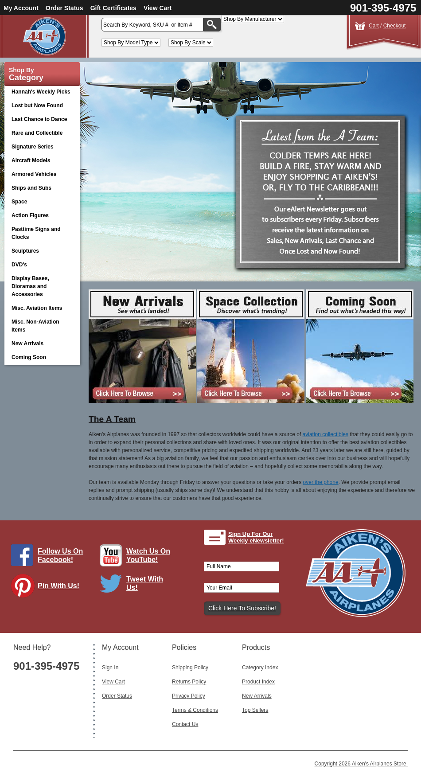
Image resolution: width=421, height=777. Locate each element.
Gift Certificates (113, 8)
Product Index (258, 682)
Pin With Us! (58, 586)
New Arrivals (27, 343)
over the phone (321, 482)
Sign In (110, 667)
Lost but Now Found (37, 105)
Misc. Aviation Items (40, 308)
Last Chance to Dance (39, 119)
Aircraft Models (40, 161)
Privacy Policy (188, 696)
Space (19, 202)
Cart (374, 26)
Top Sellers (255, 710)
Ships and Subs (40, 188)
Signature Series (33, 147)
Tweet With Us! (144, 583)
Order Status (64, 8)
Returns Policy (189, 682)
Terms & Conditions (195, 710)
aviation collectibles (325, 434)
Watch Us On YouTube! (148, 555)
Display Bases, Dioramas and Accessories (40, 286)
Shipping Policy (190, 667)
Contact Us (185, 724)
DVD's (40, 265)
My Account (21, 8)
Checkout (394, 26)
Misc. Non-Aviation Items (40, 326)
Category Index (260, 667)
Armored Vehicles (40, 175)
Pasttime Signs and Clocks (40, 233)
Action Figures (40, 216)
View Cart (158, 8)
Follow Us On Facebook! (60, 555)
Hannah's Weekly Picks (41, 92)
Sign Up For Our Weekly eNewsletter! (256, 537)
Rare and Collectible (37, 133)
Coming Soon (29, 357)
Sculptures (25, 251)
